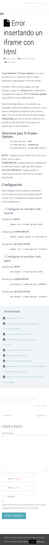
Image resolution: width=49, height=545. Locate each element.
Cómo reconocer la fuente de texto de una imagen (23, 379)
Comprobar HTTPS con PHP (19, 349)
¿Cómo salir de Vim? (16, 318)
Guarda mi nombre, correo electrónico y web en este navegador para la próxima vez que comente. (24, 506)
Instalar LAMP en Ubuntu (18, 334)
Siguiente (40, 415)
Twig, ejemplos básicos (17, 355)
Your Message (7, 433)
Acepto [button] (32, 542)
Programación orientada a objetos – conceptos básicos (21, 326)
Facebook (13, 398)
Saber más (40, 541)
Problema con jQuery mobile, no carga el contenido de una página (24, 369)
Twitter (5, 398)
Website (11, 496)
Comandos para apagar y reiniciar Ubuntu (20, 342)
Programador (11, 62)
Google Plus (21, 398)
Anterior (7, 415)
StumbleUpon (38, 398)
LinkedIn (29, 398)
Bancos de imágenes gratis (19, 360)
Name (14, 478)
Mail (14, 487)
